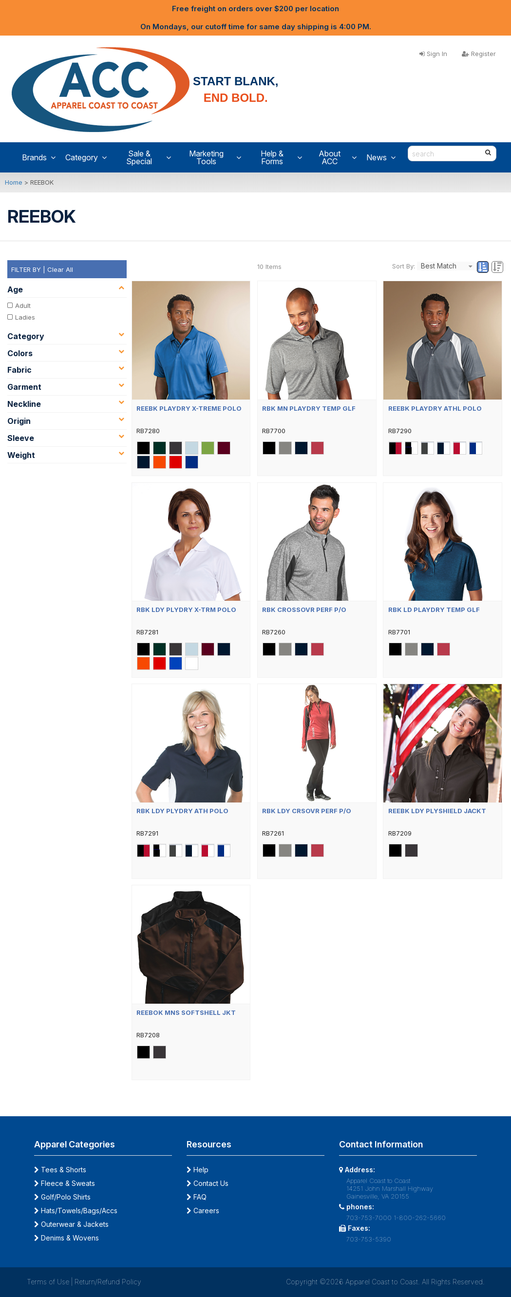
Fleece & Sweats (64, 1183)
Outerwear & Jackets (71, 1224)
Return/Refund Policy (108, 1282)
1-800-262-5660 (420, 1217)
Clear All (60, 269)
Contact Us (207, 1183)
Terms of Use (48, 1282)
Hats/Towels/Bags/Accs (75, 1210)
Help (197, 1169)
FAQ (197, 1197)
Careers (203, 1210)
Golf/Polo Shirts (62, 1197)
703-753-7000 (369, 1217)
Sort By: (403, 266)
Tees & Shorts (60, 1169)
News (381, 157)
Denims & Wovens (66, 1238)
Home (13, 182)
